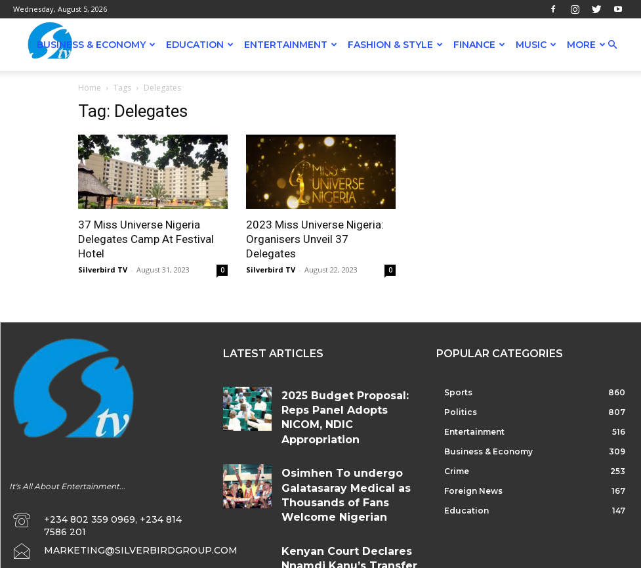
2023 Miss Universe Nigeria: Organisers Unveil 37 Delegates (315, 239)
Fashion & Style (395, 45)
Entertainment (290, 45)
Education (200, 45)
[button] (612, 45)
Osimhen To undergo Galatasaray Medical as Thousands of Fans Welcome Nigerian (342, 459)
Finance (479, 45)
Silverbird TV (102, 269)
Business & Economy (96, 45)
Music (536, 45)
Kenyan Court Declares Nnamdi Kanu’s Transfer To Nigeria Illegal (341, 511)
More (586, 45)
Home (89, 87)
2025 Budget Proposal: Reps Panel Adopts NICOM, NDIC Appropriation (344, 397)
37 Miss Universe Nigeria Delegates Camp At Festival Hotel (146, 239)
